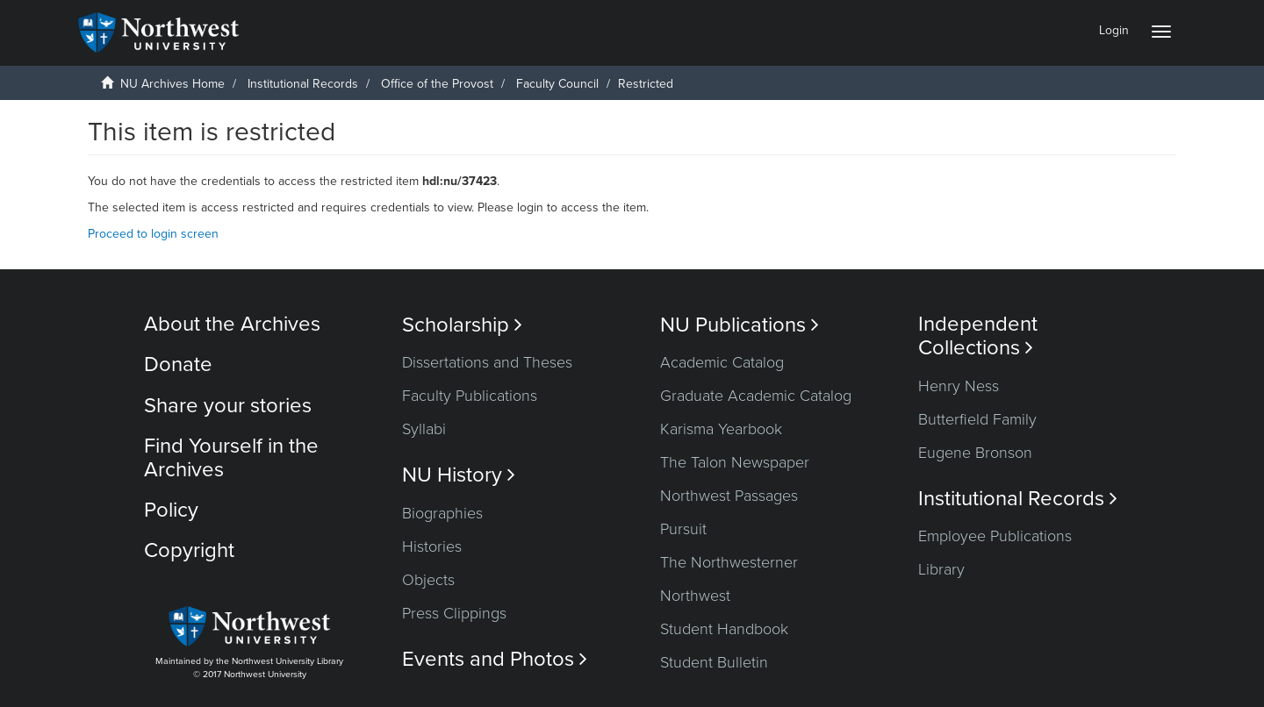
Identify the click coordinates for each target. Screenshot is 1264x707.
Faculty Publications (469, 395)
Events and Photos (494, 659)
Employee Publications (995, 536)
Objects (428, 579)
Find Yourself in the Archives (231, 457)
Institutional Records (303, 83)
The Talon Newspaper (734, 462)
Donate (178, 364)
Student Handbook (724, 629)
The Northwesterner (729, 562)
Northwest (695, 595)
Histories (432, 546)
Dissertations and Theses (487, 362)
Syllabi (424, 429)
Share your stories (228, 405)
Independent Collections (978, 336)
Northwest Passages (729, 495)
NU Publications (739, 325)
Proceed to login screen (153, 233)
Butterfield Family (977, 419)
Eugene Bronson (975, 452)
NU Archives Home (172, 83)
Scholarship (462, 325)
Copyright (189, 550)
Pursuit (683, 529)
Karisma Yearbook (721, 429)
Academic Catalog (722, 362)
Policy (171, 510)
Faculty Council (557, 83)
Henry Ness (958, 386)
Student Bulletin (714, 662)
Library (941, 569)
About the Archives (232, 324)
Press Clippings (454, 613)
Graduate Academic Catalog (755, 395)
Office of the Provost (437, 83)
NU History (458, 475)
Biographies (442, 513)
